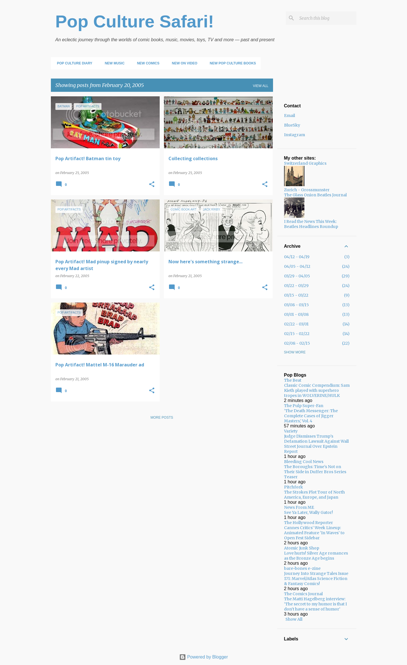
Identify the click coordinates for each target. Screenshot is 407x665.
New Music (113, 63)
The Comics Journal (303, 593)
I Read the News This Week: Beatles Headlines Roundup (311, 224)
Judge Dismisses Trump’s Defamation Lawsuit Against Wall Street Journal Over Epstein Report (316, 444)
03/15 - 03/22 (296, 295)
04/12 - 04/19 (296, 256)
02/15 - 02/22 (296, 333)
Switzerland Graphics (305, 163)
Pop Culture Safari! (134, 21)
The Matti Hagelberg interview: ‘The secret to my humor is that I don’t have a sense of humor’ (315, 604)
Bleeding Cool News (303, 461)
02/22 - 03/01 (296, 324)
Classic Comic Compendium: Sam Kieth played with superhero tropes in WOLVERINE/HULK (317, 390)
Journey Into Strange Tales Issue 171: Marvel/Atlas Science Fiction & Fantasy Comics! (316, 578)
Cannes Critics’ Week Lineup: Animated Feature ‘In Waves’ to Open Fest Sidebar (314, 532)
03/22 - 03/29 (296, 285)
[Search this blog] (326, 18)
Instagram (294, 134)
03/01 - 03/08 (296, 314)
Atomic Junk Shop (301, 548)
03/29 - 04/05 (297, 276)
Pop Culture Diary (73, 63)
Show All (293, 619)
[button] (151, 184)
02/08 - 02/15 (297, 343)
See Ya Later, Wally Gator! (308, 512)
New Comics (146, 63)
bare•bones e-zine (302, 568)
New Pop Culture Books (231, 63)
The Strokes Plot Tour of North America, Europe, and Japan (314, 495)
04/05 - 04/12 (297, 266)
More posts (161, 418)
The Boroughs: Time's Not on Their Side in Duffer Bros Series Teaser (315, 471)
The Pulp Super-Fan (303, 405)
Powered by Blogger (203, 657)
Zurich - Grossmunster (307, 189)
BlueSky (292, 125)
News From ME (299, 507)
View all (261, 86)
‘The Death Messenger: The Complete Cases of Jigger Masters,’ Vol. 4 (311, 415)
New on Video (183, 63)
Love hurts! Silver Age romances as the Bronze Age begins (316, 556)
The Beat (292, 380)
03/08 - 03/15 (296, 304)
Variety (291, 431)
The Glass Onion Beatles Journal (315, 194)
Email (289, 115)
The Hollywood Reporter (308, 522)
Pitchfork (293, 487)
